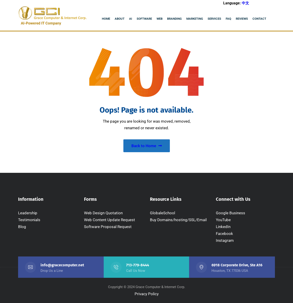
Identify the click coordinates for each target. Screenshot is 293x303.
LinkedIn (223, 226)
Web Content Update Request (109, 220)
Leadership (27, 213)
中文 (245, 3)
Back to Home (146, 145)
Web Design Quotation (103, 213)
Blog (22, 226)
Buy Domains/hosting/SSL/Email (178, 220)
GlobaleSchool (162, 213)
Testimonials (29, 220)
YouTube (223, 220)
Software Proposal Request (108, 226)
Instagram (225, 240)
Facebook (224, 233)
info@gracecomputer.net (62, 265)
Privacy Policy (147, 294)
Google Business (230, 213)
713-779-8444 (137, 265)
